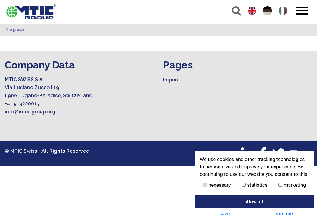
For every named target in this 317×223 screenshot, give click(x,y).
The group (14, 30)
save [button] (224, 213)
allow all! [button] (254, 201)
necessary (217, 185)
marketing (292, 185)
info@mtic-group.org (30, 112)
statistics (254, 185)
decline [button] (284, 213)
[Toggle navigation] (302, 10)
